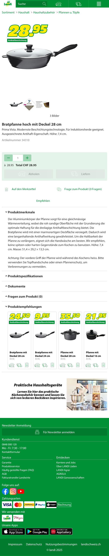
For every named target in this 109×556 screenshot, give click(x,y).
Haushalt (23, 12)
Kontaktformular (11, 452)
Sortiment (8, 12)
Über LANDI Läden (66, 466)
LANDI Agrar (63, 470)
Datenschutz (34, 544)
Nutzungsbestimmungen (61, 544)
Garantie (6, 462)
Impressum (15, 544)
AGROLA (61, 473)
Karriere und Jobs (66, 462)
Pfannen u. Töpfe (69, 12)
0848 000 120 (9, 444)
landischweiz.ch (91, 544)
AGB (4, 473)
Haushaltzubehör (44, 12)
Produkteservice (11, 466)
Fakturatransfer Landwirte (16, 477)
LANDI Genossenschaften (70, 477)
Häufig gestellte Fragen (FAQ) (18, 470)
